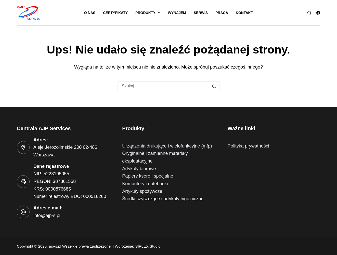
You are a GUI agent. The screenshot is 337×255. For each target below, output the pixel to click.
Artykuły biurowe (139, 168)
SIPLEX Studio (147, 246)
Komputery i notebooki (145, 183)
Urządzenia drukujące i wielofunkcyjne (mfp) (167, 146)
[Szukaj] (309, 13)
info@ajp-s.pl (46, 215)
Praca (221, 13)
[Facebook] (318, 13)
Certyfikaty (115, 13)
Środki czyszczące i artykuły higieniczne (162, 198)
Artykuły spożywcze (142, 191)
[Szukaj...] (163, 86)
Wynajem (177, 13)
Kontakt (244, 13)
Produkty (148, 13)
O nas (89, 13)
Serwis (201, 13)
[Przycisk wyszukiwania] (214, 86)
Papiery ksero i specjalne (147, 176)
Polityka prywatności (248, 146)
